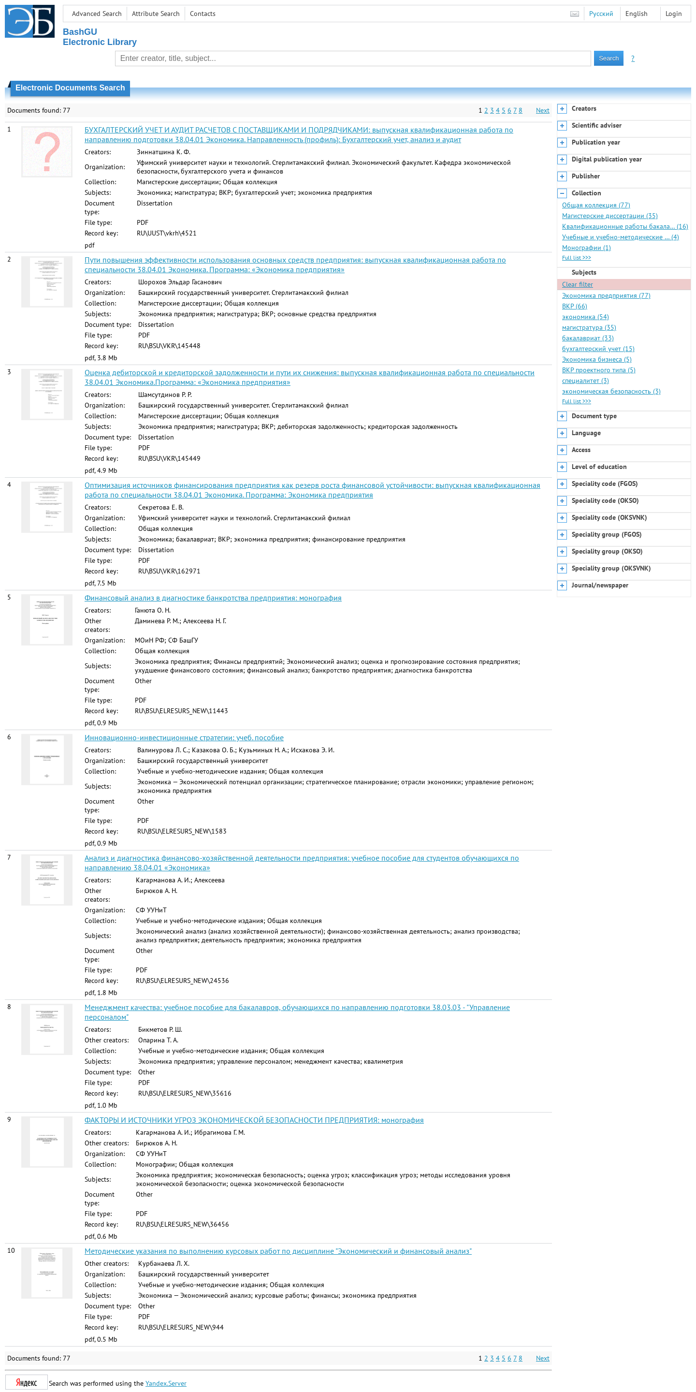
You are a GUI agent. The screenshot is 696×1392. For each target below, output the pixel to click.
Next (543, 110)
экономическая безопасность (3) (611, 391)
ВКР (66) (574, 306)
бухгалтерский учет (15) (598, 348)
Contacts (203, 13)
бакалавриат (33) (588, 338)
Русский (601, 13)
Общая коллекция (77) (596, 205)
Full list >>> (576, 257)
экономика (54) (585, 316)
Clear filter (577, 284)
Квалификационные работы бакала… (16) (625, 226)
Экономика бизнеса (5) (597, 359)
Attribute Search (156, 13)
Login (674, 13)
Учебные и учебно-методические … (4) (620, 237)
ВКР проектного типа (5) (599, 370)
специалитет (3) (585, 380)
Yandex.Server (166, 1383)
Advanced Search (97, 13)
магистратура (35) (589, 327)
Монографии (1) (586, 247)
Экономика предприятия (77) (606, 295)
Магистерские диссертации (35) (610, 215)
